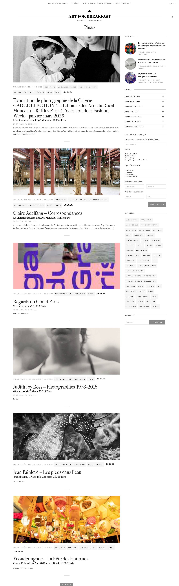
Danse (140, 245)
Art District (144, 229)
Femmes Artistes (133, 255)
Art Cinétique (145, 174)
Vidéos (75, 3)
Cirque (145, 240)
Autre (128, 234)
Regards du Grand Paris (36, 301)
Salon (58, 205)
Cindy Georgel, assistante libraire (145, 159)
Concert (130, 245)
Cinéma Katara (132, 240)
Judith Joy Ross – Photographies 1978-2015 (55, 386)
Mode (49, 92)
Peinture (129, 296)
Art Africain (145, 172)
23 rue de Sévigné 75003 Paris (29, 305)
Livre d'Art (130, 285)
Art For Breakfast (145, 154)
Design (149, 245)
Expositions (49, 86)
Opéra (150, 291)
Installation (143, 260)
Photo (57, 92)
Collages (156, 240)
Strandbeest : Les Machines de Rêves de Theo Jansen (151, 60)
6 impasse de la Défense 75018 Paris (32, 390)
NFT (94, 547)
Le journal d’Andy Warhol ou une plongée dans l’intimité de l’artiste (151, 45)
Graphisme (130, 260)
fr (171, 3)
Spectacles (144, 306)
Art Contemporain (63, 293)
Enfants (129, 250)
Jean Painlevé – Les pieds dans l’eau (47, 472)
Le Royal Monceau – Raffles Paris (141, 275)
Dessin (159, 245)
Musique (150, 285)
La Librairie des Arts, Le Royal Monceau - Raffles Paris (41, 217)
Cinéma (150, 234)
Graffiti (157, 255)
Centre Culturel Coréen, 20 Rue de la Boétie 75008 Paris (43, 562)
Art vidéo (72, 547)
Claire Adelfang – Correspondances (47, 212)
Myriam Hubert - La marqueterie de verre (147, 74)
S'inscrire (157, 321)
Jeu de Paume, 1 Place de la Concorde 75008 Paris (39, 476)
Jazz (154, 260)
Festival (146, 255)
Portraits (130, 301)
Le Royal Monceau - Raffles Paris (29, 92)
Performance (142, 296)
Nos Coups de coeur (58, 3)
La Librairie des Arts (67, 86)
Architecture (145, 170)
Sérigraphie (131, 306)
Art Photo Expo (145, 156)
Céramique (139, 234)
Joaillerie (130, 265)
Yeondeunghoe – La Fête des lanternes (50, 558)
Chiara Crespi (145, 158)
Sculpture (150, 301)
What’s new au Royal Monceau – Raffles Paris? (105, 3)
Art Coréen (60, 547)
